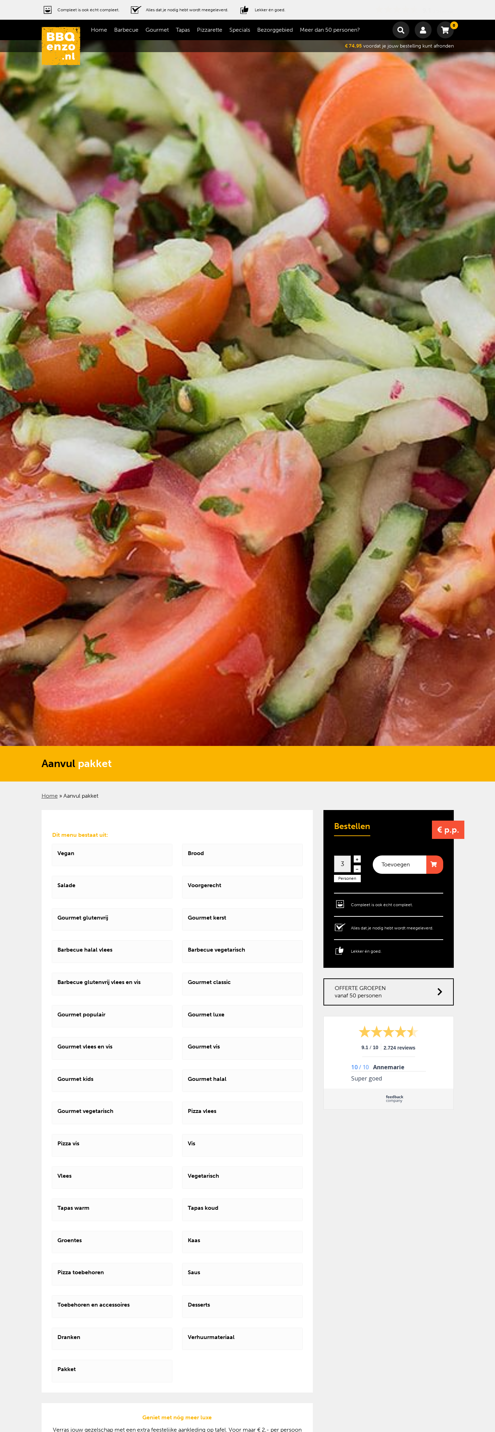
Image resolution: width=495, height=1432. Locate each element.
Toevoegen (396, 864)
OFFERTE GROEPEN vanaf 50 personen (389, 992)
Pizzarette (209, 29)
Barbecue (126, 29)
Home (99, 29)
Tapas (183, 29)
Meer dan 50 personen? (330, 29)
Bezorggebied (275, 29)
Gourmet (157, 29)
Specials (239, 29)
